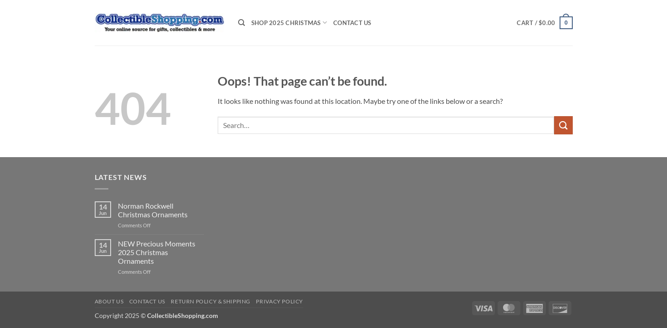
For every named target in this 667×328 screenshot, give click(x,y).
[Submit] (563, 125)
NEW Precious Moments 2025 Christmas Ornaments (156, 252)
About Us (109, 301)
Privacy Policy (279, 301)
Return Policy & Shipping (210, 301)
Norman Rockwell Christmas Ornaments (153, 210)
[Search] (241, 22)
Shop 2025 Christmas (289, 22)
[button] (544, 23)
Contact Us (352, 22)
